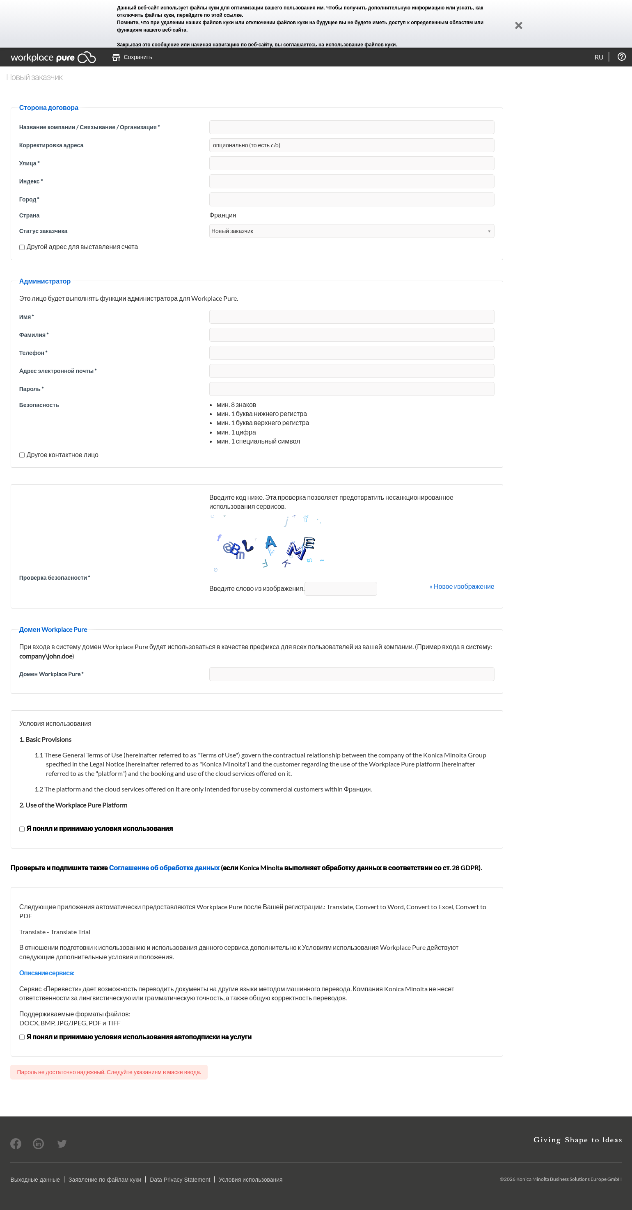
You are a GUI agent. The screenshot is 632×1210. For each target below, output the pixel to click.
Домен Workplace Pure (51, 673)
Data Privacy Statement (180, 1179)
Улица (29, 163)
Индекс (31, 181)
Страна (29, 215)
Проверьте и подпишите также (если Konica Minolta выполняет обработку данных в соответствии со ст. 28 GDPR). (246, 867)
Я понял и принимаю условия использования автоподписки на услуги (135, 1037)
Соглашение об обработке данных (164, 867)
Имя (26, 316)
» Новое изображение (462, 586)
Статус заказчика (43, 230)
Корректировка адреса (51, 145)
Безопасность (39, 404)
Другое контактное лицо (58, 454)
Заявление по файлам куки (105, 1179)
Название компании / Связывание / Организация (89, 127)
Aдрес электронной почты (58, 370)
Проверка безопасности (54, 577)
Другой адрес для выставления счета (78, 246)
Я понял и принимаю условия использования (96, 828)
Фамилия (34, 334)
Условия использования (250, 1179)
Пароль (31, 388)
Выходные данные (35, 1179)
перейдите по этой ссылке (209, 15)
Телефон (33, 352)
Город (29, 199)
